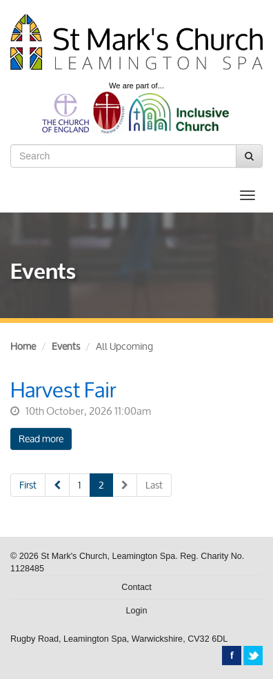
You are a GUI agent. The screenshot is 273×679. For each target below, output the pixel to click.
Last (154, 485)
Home (23, 346)
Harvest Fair (63, 389)
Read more (41, 439)
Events (66, 346)
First (28, 485)
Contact (136, 587)
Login (137, 611)
